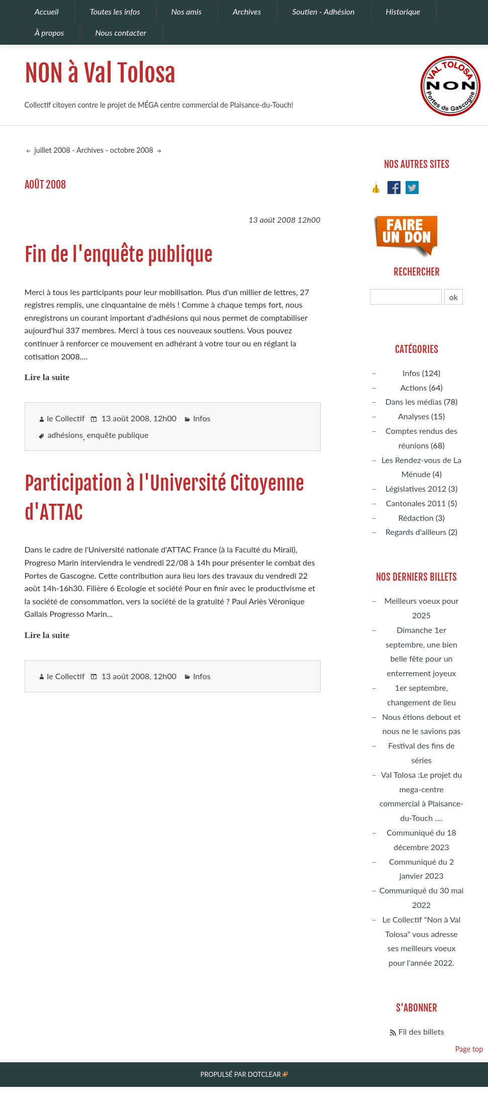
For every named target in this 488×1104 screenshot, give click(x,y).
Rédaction (415, 517)
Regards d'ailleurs (415, 531)
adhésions (65, 434)
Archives (90, 150)
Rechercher (417, 272)
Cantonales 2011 (416, 503)
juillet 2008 (51, 150)
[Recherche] (406, 297)
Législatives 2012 (415, 488)
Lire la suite (47, 377)
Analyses (413, 416)
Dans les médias (413, 401)
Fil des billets (421, 1031)
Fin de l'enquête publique (119, 254)
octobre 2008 (132, 150)
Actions (413, 387)
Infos (202, 418)
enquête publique (118, 434)
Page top (469, 1049)
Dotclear (264, 1074)
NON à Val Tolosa (100, 73)
